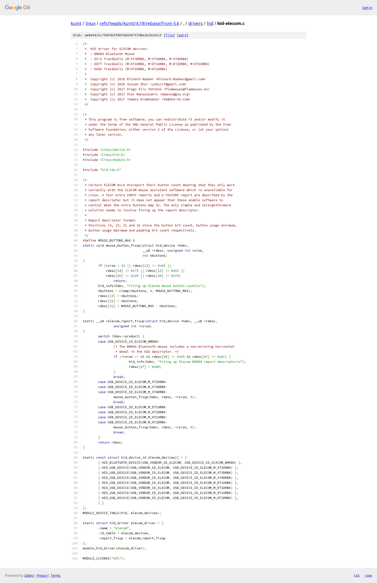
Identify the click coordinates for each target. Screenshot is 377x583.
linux (90, 23)
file (169, 35)
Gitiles (29, 575)
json (368, 575)
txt (357, 575)
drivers (195, 23)
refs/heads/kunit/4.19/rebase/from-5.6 (139, 23)
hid (210, 23)
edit (183, 35)
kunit (76, 23)
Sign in (367, 7)
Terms (55, 575)
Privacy (42, 575)
